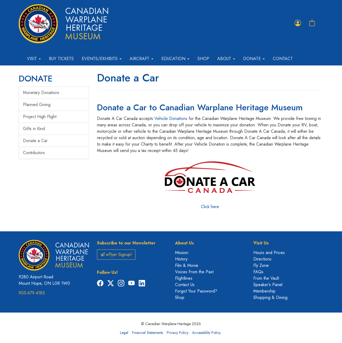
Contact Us (185, 285)
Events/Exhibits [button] (102, 59)
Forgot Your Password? (196, 291)
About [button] (226, 59)
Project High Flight (39, 117)
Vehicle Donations (170, 118)
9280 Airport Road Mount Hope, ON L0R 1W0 (44, 280)
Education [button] (175, 59)
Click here (210, 183)
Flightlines (183, 278)
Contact (283, 59)
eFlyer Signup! (116, 254)
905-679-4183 (32, 293)
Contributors (34, 153)
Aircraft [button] (141, 59)
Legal (124, 332)
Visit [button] (34, 59)
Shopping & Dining (270, 297)
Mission (181, 253)
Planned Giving (36, 105)
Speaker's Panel (267, 285)
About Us (184, 243)
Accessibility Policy (206, 332)
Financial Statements (147, 332)
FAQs (258, 272)
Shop (203, 59)
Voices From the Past (194, 272)
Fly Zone (261, 265)
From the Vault (266, 278)
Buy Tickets (61, 59)
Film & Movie (186, 265)
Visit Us (261, 243)
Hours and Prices (269, 253)
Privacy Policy (177, 332)
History (181, 259)
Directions (262, 259)
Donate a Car (35, 141)
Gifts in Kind (34, 129)
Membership (264, 291)
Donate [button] (254, 59)
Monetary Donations (41, 92)
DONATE (36, 78)
